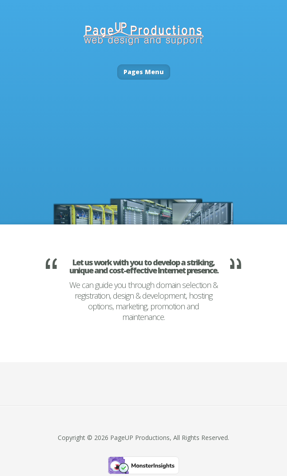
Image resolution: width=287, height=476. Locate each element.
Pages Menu (144, 72)
